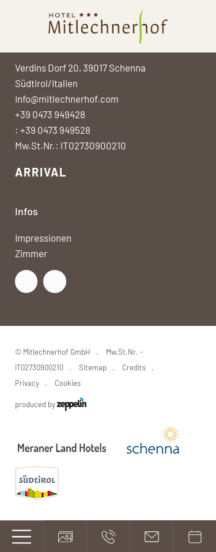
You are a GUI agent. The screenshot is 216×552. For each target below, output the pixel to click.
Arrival (41, 172)
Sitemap (93, 367)
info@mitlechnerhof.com (67, 98)
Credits (134, 367)
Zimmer (31, 253)
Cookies (68, 383)
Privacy (27, 383)
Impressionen (43, 237)
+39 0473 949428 (50, 114)
